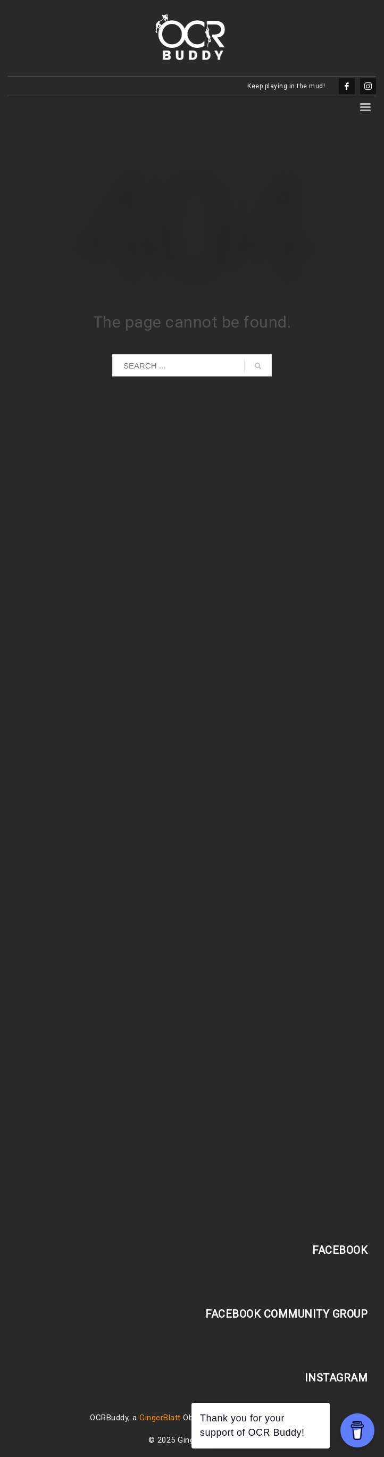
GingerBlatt (160, 1417)
